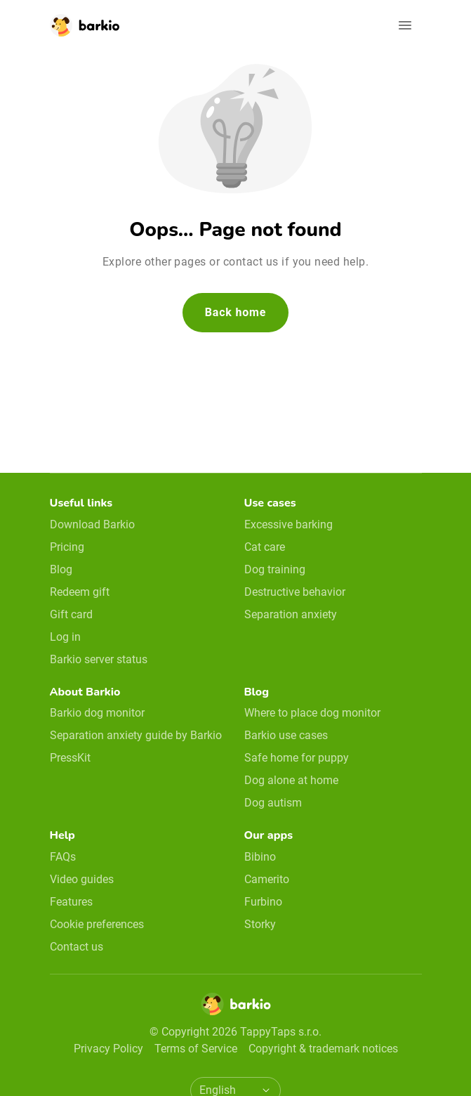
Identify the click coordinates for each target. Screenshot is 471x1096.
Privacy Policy (108, 1048)
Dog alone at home (291, 780)
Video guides (82, 879)
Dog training (274, 569)
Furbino (263, 901)
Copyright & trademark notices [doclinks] (323, 1048)
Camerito (266, 879)
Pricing (67, 547)
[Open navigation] (405, 25)
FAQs (63, 856)
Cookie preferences (97, 924)
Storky (260, 924)
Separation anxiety (290, 614)
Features (71, 901)
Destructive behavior (294, 592)
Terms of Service (195, 1048)
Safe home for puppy (296, 757)
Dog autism (273, 802)
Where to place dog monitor (312, 712)
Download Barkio (92, 524)
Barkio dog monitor (97, 712)
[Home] (236, 1008)
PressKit (70, 757)
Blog (61, 569)
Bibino (260, 856)
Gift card (71, 614)
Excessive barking (288, 524)
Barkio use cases (286, 735)
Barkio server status (98, 659)
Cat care (264, 547)
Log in (65, 637)
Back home (235, 312)
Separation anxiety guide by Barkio (136, 735)
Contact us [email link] (76, 946)
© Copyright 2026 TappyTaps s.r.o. (235, 1031)
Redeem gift (80, 592)
